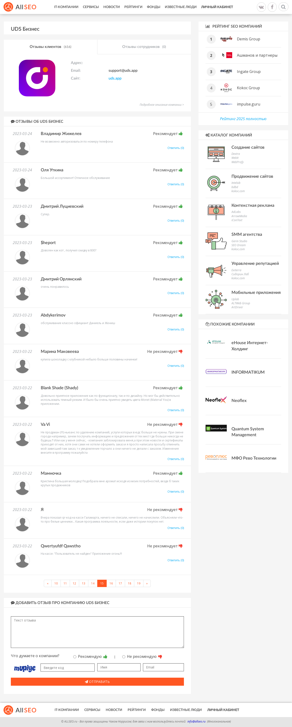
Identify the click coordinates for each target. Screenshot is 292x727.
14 (92, 583)
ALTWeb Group (240, 303)
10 (56, 583)
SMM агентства (246, 234)
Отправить (97, 681)
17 (120, 583)
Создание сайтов (247, 147)
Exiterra (236, 270)
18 (129, 583)
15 (102, 583)
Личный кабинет (217, 7)
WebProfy (237, 162)
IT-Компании (66, 7)
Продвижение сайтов (252, 176)
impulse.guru (248, 104)
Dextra (235, 154)
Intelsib (235, 183)
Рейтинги (133, 7)
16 (111, 583)
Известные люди (181, 7)
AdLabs (236, 212)
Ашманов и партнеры (257, 55)
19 (138, 583)
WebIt (235, 158)
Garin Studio (239, 241)
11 (65, 583)
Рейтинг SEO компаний (234, 26)
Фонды (153, 7)
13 (83, 583)
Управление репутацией (255, 264)
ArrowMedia (239, 216)
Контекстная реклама (252, 205)
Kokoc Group (248, 87)
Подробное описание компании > (162, 105)
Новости (111, 7)
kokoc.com (238, 191)
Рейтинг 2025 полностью (243, 118)
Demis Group (248, 39)
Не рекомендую (142, 656)
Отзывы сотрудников (144, 47)
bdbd (234, 187)
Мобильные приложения (256, 293)
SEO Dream (238, 245)
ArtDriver (237, 307)
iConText (236, 220)
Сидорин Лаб (240, 274)
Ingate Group (249, 71)
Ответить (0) (175, 148)
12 (74, 583)
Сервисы (91, 7)
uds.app (115, 78)
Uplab (235, 299)
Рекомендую (90, 656)
